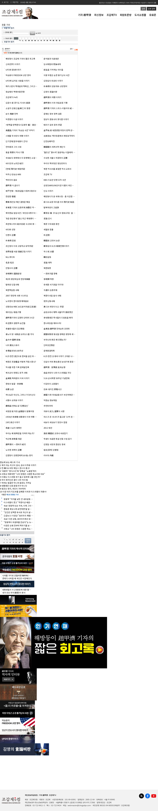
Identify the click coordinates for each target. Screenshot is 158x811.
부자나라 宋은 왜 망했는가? (55, 339)
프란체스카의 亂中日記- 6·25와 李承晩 (22, 223)
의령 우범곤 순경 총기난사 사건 (56, 75)
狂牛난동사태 (49, 301)
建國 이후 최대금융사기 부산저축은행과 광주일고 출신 (66, 394)
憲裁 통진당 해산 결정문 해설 (18, 201)
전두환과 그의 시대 (13, 146)
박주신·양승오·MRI (13, 174)
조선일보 (108, 3)
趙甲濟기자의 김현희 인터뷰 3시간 (20, 317)
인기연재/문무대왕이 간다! (17, 141)
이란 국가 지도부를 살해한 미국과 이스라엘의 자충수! (25, 491)
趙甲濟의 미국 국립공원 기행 (55, 102)
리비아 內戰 (49, 455)
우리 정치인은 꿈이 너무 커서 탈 (15, 479)
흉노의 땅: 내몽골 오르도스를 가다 (20, 334)
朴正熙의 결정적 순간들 (15, 323)
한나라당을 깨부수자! (52, 323)
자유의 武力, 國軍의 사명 (54, 411)
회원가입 (15, 2)
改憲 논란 (10, 389)
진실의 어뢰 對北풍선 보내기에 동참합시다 (61, 361)
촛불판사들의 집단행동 (15, 328)
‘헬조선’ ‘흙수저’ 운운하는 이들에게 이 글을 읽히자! (65, 152)
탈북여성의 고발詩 (51, 207)
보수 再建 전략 (12, 113)
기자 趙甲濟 (84, 15)
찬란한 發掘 (11, 196)
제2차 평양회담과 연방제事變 (18, 279)
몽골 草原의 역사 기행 (15, 152)
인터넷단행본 (49, 345)
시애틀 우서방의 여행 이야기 (17, 135)
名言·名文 (10, 262)
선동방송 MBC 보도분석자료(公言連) (21, 306)
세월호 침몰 (48, 229)
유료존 (152, 15)
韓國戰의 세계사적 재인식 (54, 146)
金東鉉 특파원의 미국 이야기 (18, 378)
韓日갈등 (47, 257)
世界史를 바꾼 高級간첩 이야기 (19, 251)
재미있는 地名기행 (13, 312)
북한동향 (47, 268)
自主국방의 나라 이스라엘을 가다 (57, 372)
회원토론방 (125, 15)
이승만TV (144, 3)
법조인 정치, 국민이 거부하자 (14, 488)
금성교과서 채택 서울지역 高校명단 (58, 312)
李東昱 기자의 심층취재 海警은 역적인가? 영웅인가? (27, 207)
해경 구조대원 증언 (51, 223)
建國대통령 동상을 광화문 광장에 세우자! (61, 334)
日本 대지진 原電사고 (53, 389)
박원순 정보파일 (50, 400)
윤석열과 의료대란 (51, 58)
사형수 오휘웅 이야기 (14, 400)
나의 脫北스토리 (12, 345)
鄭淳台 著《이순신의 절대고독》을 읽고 (60, 212)
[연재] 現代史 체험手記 (15, 168)
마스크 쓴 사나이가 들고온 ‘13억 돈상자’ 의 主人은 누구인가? (69, 416)
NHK (127, 3)
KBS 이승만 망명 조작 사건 (55, 179)
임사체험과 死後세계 (52, 64)
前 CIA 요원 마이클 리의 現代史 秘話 (59, 201)
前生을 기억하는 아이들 (53, 69)
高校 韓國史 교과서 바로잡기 (56, 433)
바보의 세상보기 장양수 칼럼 (55, 422)
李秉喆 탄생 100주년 (14, 350)
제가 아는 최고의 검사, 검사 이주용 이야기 (19, 465)
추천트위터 (48, 405)
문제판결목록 (49, 350)
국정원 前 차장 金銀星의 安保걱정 (20, 411)
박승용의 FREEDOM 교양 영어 (18, 75)
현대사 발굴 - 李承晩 (14, 383)
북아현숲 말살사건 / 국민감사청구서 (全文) (23, 212)
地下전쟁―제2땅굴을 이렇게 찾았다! (21, 190)
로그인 (6, 2)
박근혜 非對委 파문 (14, 438)
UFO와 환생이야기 (13, 69)
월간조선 (101, 3)
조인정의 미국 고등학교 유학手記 (19, 245)
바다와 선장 (10, 229)
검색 (143, 8)
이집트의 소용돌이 (51, 383)
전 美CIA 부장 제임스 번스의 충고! (16, 468)
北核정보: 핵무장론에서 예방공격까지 (59, 135)
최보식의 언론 (152, 3)
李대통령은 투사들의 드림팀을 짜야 (58, 317)
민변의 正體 (11, 234)
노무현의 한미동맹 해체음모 (17, 301)
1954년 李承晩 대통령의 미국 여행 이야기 (23, 416)
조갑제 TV (48, 174)
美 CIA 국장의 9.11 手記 (54, 306)
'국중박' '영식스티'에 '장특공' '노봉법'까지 (19, 471)
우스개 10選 (49, 251)
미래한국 (114, 3)
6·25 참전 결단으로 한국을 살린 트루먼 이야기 (25, 356)
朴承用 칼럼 (11, 240)
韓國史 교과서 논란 (52, 240)
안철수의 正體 (11, 268)
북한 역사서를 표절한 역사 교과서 (57, 168)
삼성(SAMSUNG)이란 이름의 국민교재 (59, 185)
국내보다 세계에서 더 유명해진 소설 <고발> (24, 157)
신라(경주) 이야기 (13, 64)
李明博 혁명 (49, 279)
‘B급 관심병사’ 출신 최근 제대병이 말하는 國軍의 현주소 (29, 218)
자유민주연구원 (135, 3)
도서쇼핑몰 (140, 15)
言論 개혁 (48, 262)
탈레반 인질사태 (12, 284)
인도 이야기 (48, 190)
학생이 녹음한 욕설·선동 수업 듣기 (58, 438)
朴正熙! (47, 234)
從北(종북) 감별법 (51, 449)
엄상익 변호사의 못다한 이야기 (56, 119)
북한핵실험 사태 (12, 290)
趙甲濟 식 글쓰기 (13, 185)
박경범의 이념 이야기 (14, 119)
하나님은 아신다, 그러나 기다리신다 (20, 394)
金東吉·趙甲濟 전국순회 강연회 (57, 328)
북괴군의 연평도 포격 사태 (16, 372)
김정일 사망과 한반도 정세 (54, 444)
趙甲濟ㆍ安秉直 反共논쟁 (54, 367)
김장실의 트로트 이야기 (53, 80)
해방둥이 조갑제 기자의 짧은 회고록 (20, 58)
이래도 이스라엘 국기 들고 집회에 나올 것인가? (21, 476)
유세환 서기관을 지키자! (54, 284)
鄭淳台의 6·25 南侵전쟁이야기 (56, 245)
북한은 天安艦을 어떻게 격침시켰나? (21, 361)
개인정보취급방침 (31, 795)
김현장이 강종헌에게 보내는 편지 (19, 455)
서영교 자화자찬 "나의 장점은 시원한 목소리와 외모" (23, 473)
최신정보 (98, 15)
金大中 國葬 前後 (13, 339)
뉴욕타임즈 (122, 3)
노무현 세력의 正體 (14, 449)
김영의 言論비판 (50, 91)
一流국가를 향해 (50, 273)
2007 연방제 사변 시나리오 (17, 295)
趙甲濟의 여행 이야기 (52, 97)
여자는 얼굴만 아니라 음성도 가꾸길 (16, 482)
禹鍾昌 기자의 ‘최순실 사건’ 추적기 (20, 130)
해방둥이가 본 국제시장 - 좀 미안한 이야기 (61, 196)
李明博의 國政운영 (13, 273)
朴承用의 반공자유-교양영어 (55, 86)
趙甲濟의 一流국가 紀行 (16, 444)
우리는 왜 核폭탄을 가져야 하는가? (20, 433)
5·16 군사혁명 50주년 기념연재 (56, 378)
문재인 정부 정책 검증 (53, 113)
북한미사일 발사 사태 (52, 295)
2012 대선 (48, 427)
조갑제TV (112, 15)
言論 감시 (48, 218)
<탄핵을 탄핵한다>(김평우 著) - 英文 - (21, 124)
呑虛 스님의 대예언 (14, 427)
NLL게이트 (10, 257)
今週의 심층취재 (50, 290)
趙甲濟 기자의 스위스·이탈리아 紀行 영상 (61, 108)
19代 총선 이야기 (13, 422)
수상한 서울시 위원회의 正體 (55, 157)
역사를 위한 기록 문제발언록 (17, 367)
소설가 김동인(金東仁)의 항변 (18, 108)
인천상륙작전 (49, 141)
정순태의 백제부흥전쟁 (15, 91)
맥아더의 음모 (11, 179)
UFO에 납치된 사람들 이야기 (18, 80)
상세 (151, 8)
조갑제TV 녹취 (12, 97)
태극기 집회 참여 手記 (53, 124)
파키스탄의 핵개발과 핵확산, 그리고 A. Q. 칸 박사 (26, 86)
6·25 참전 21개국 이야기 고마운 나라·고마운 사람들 (65, 356)
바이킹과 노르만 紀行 (14, 163)
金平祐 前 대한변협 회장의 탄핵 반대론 (60, 130)
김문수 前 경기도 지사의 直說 (18, 102)
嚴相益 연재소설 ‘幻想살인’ (17, 405)
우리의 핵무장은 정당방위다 (55, 163)
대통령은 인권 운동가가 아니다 (14, 485)
